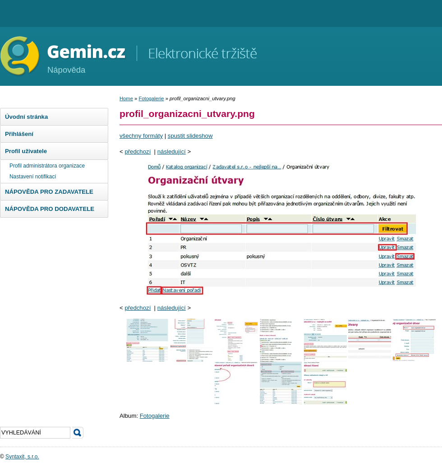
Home (126, 98)
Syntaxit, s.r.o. (22, 456)
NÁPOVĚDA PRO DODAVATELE (49, 208)
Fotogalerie (151, 98)
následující (171, 151)
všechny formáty (141, 135)
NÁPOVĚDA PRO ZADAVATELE (49, 191)
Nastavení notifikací (32, 176)
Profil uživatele (26, 151)
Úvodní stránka (26, 116)
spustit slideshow (190, 135)
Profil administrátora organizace (47, 166)
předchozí (137, 151)
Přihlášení (19, 134)
